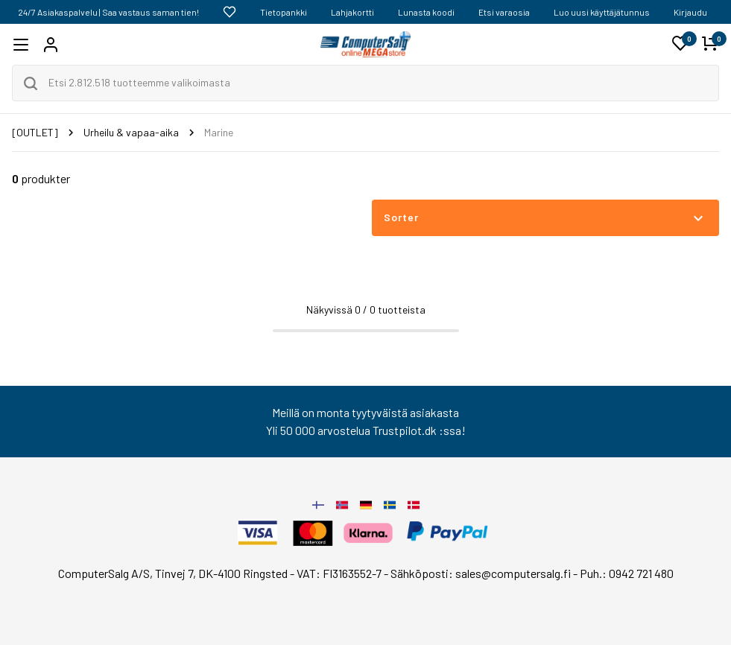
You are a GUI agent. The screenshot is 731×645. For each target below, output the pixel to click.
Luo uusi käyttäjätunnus (602, 12)
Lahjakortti (352, 12)
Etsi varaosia (504, 12)
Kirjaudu (690, 12)
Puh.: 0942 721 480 (627, 573)
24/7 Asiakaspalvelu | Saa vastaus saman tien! (108, 12)
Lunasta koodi (426, 12)
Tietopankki (283, 12)
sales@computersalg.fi (513, 573)
